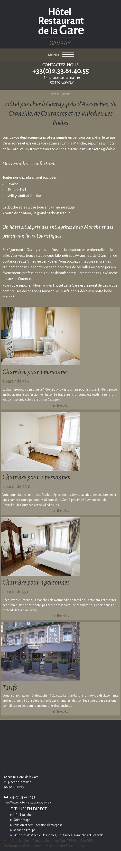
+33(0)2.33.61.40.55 (60, 71)
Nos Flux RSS (63, 840)
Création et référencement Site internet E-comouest (44, 845)
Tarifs (9, 687)
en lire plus (60, 405)
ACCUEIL (55, 94)
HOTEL (67, 94)
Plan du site (41, 840)
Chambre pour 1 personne (34, 372)
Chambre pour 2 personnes (36, 477)
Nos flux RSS (83, 840)
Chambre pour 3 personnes (36, 582)
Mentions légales (17, 840)
